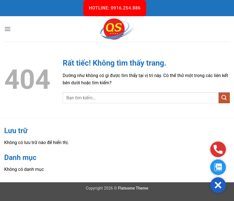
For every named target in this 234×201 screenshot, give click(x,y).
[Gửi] (224, 97)
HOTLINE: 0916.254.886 (115, 8)
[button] (7, 29)
